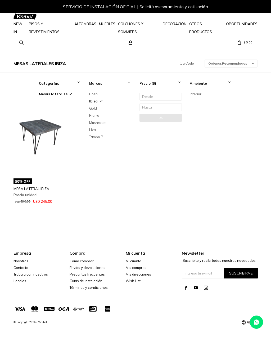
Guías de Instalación (86, 281)
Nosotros (20, 261)
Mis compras (136, 268)
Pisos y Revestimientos (44, 27)
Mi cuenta (133, 261)
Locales (19, 281)
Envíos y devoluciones (87, 268)
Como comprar (82, 261)
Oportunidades (242, 23)
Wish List (133, 281)
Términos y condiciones (89, 287)
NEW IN (17, 27)
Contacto (20, 268)
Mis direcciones (138, 274)
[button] (248, 7)
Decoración (175, 23)
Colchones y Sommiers (130, 27)
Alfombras (85, 23)
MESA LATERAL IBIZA (31, 189)
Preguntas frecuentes (87, 274)
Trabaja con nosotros (30, 274)
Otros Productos (200, 27)
